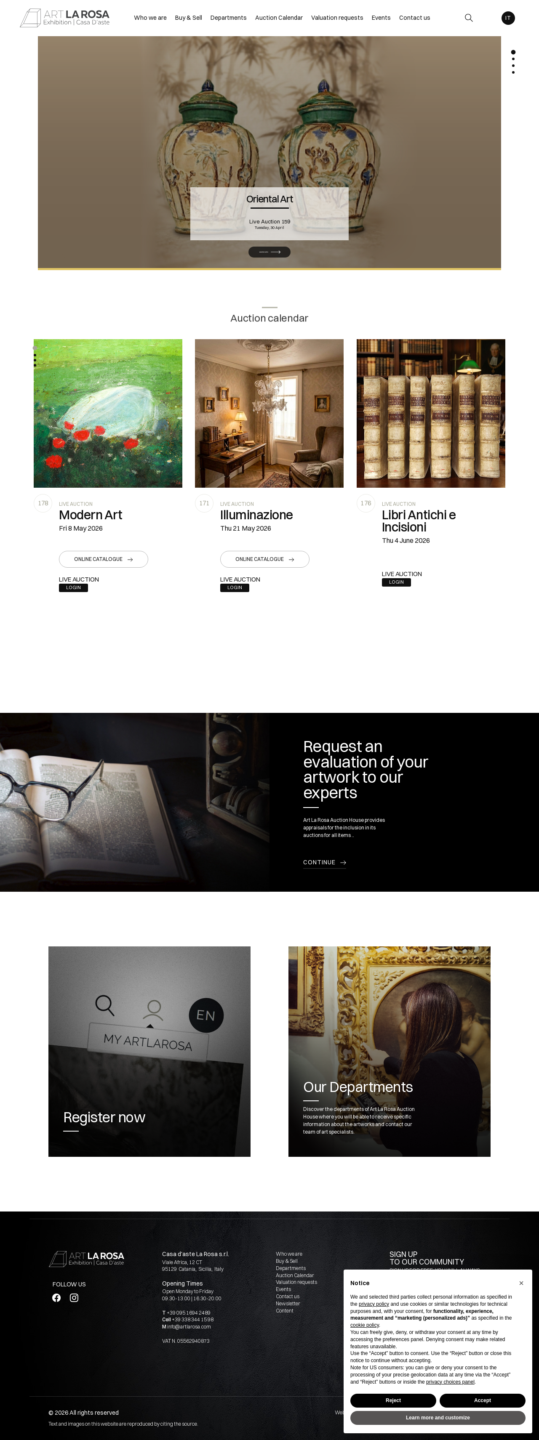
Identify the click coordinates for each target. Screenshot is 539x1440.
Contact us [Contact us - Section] (414, 17)
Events (283, 1289)
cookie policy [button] (364, 1325)
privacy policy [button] (374, 1304)
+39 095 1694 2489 (189, 1313)
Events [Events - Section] (381, 17)
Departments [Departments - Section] (229, 17)
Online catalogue (98, 559)
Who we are (289, 1254)
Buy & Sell (287, 1261)
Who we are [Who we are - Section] (150, 17)
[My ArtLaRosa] (487, 17)
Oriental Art (269, 187)
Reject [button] (393, 1400)
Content (285, 1310)
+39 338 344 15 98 (192, 1319)
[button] (35, 348)
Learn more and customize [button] (438, 1418)
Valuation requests (296, 1282)
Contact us (287, 1296)
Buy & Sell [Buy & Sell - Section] (188, 17)
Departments (291, 1268)
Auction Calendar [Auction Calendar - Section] (279, 17)
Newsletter (288, 1303)
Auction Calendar (295, 1275)
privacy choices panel (450, 1382)
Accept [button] (482, 1400)
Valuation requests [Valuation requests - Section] (337, 17)
